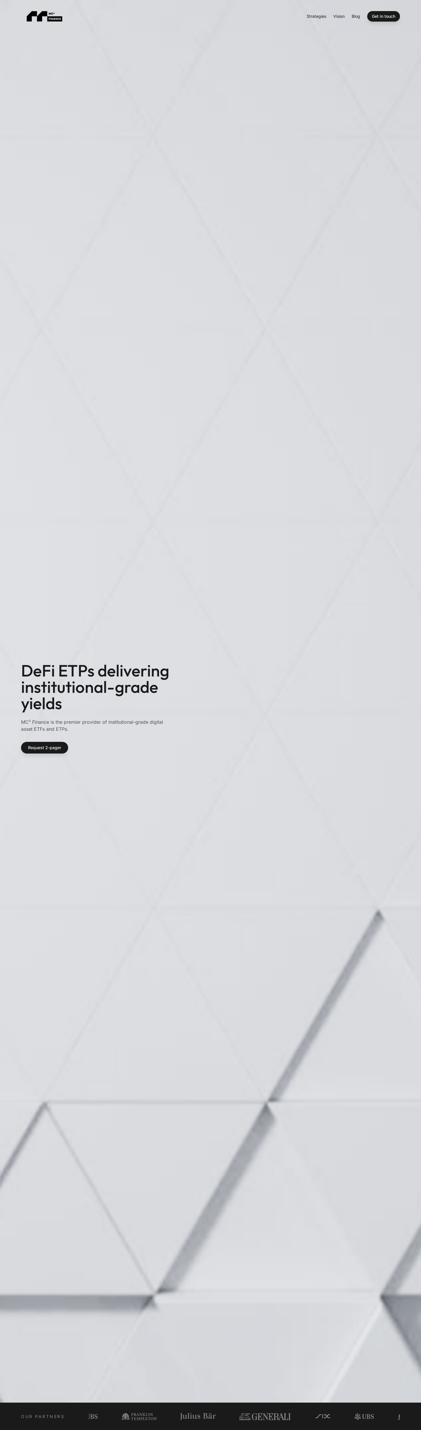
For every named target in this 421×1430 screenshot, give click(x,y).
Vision (339, 16)
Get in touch (383, 16)
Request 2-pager (44, 747)
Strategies (316, 16)
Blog (356, 16)
